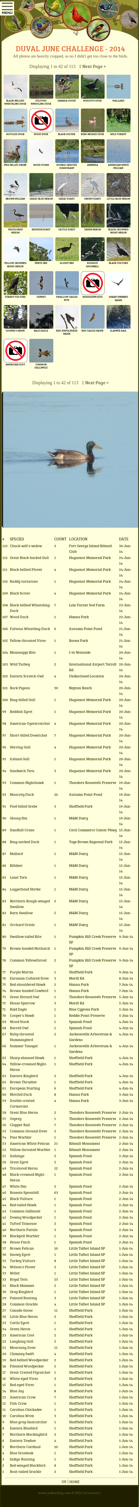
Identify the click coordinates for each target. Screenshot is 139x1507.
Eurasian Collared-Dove (29, 978)
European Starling (25, 1088)
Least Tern (18, 877)
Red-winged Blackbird (27, 1465)
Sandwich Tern (22, 770)
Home (74, 1481)
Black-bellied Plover (26, 569)
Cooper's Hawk (22, 1015)
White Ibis (18, 1186)
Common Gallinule (25, 1211)
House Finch (20, 1242)
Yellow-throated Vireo (28, 640)
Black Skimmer (22, 1285)
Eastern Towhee (23, 1440)
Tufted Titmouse (23, 1223)
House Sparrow (22, 1003)
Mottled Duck (21, 1094)
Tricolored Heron (24, 1168)
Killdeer (16, 865)
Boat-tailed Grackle (25, 1471)
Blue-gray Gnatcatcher (28, 1421)
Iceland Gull (19, 758)
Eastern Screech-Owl (27, 676)
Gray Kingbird (21, 1291)
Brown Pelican (22, 1248)
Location (78, 539)
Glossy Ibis (18, 818)
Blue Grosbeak (21, 1452)
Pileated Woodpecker (27, 1366)
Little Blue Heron (24, 1316)
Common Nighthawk (27, 782)
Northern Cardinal (25, 1446)
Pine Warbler (21, 1137)
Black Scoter (20, 593)
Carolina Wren (22, 1415)
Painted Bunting (23, 1297)
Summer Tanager (24, 1045)
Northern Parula (23, 1229)
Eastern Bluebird (23, 1428)
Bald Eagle (18, 1009)
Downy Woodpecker (26, 1217)
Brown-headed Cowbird (29, 990)
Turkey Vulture (22, 1260)
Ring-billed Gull (22, 699)
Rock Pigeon (20, 687)
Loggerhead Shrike (25, 889)
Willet (15, 1273)
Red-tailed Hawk (23, 1204)
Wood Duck (19, 616)
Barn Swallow (21, 912)
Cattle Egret (19, 1322)
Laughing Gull (21, 1341)
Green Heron (20, 1328)
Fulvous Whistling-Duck (30, 628)
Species (17, 539)
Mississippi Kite (23, 652)
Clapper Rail (20, 1124)
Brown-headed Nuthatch (30, 948)
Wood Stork (19, 1021)
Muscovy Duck (22, 794)
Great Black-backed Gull (29, 557)
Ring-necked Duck (24, 841)
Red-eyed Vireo (22, 1384)
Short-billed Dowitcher (28, 735)
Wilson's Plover (23, 1266)
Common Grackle (24, 1304)
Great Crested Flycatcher (30, 1372)
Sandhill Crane (22, 829)
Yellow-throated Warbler (30, 1149)
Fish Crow (18, 1403)
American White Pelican (30, 1143)
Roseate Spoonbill (24, 1192)
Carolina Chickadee (26, 1409)
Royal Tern (19, 1279)
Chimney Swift (22, 1353)
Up (64, 1481)
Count (60, 539)
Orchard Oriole (22, 924)
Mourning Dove (23, 1347)
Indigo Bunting (22, 1459)
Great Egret (19, 1161)
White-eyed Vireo (24, 1378)
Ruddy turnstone (24, 581)
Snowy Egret (20, 1254)
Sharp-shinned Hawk (27, 1057)
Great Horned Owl (24, 996)
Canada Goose (21, 1310)
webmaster (92, 1492)
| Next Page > (92, 66)
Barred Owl (19, 1027)
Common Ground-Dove (28, 1130)
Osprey (15, 1118)
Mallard (16, 853)
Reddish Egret (21, 711)
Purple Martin (21, 972)
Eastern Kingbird (24, 1075)
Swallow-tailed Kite (25, 936)
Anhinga (17, 1155)
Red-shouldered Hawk (27, 984)
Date (124, 539)
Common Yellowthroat (28, 960)
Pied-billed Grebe (23, 806)
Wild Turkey (20, 664)
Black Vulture (21, 1198)
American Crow (23, 1397)
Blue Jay (17, 1390)
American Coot (22, 1335)
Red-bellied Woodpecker (29, 1359)
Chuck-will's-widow (26, 545)
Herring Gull (20, 747)
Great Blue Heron (24, 1112)
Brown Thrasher (23, 1081)
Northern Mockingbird (28, 1434)
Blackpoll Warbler (24, 1235)
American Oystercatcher (30, 723)
